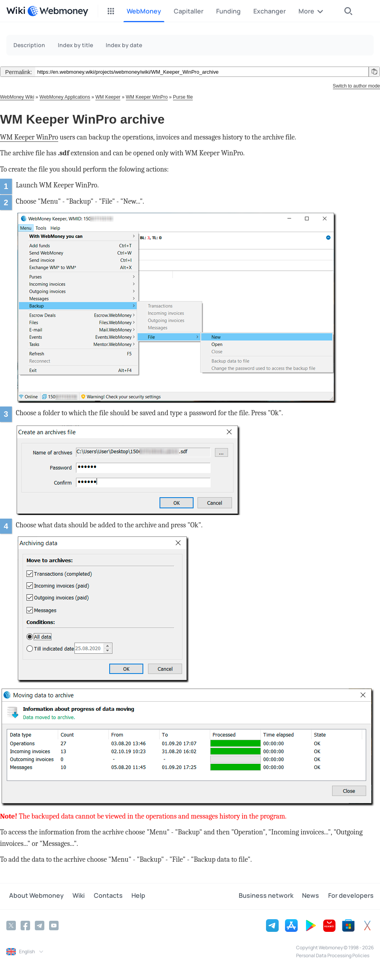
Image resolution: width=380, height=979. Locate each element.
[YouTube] (54, 925)
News (313, 896)
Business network (271, 896)
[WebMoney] (57, 11)
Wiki (73, 896)
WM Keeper (107, 97)
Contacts (100, 896)
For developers (351, 896)
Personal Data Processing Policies (332, 955)
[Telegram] (39, 925)
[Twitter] (11, 925)
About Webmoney (33, 896)
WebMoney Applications (65, 97)
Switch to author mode (356, 86)
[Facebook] (25, 925)
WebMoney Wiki (17, 97)
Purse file (183, 97)
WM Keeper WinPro (147, 97)
